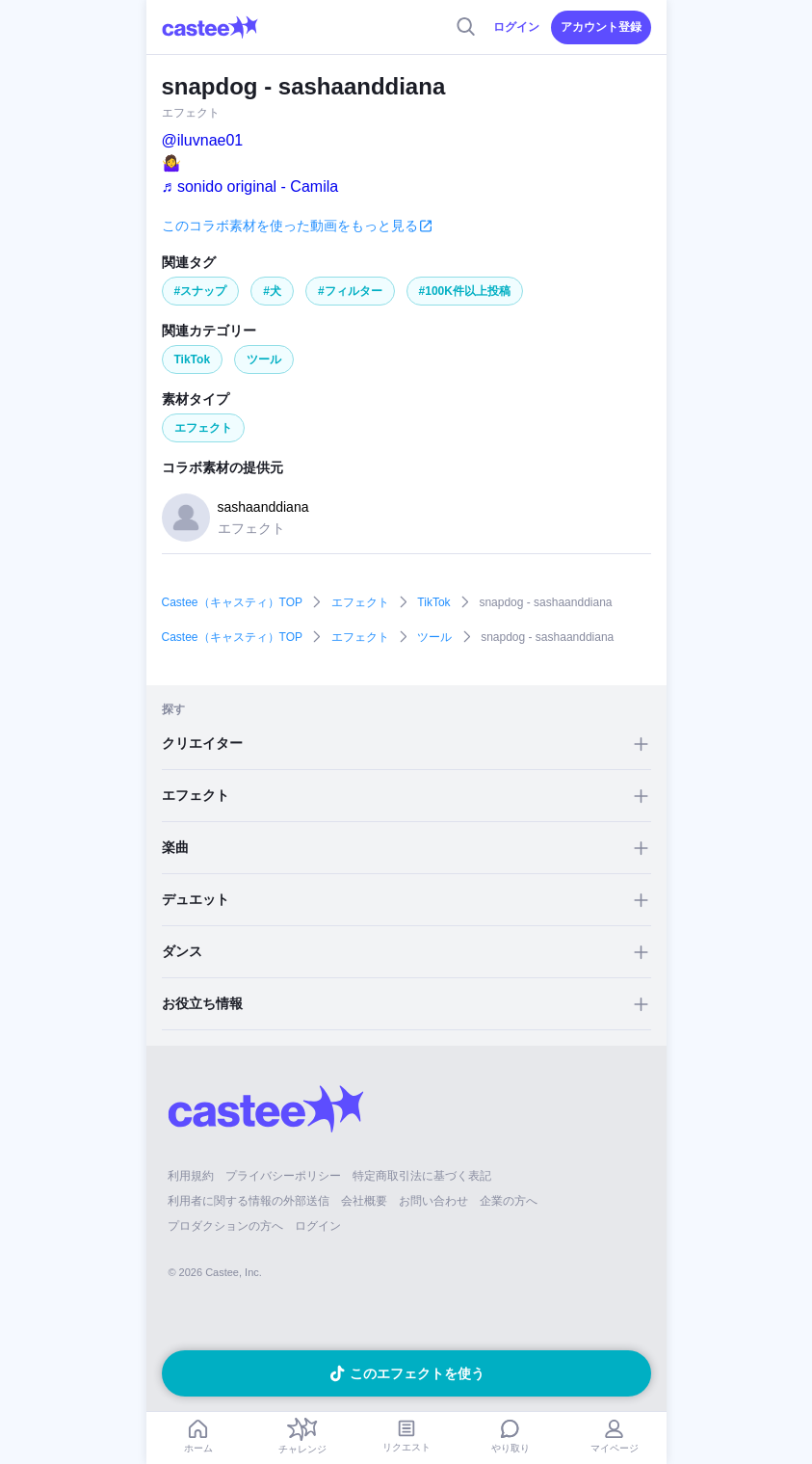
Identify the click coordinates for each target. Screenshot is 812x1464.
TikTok (192, 359)
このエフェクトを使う (417, 1373)
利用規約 (191, 1176)
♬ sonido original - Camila (250, 186)
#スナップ (200, 291)
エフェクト (203, 428)
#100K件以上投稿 (465, 291)
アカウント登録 (601, 27)
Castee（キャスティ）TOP (232, 602)
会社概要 (364, 1201)
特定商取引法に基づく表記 (422, 1176)
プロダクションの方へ (225, 1226)
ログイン (516, 27)
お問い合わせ (433, 1201)
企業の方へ (508, 1201)
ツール (264, 359)
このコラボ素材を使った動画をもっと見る (290, 225)
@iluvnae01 (203, 140)
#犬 (272, 291)
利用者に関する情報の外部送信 (248, 1201)
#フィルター (350, 291)
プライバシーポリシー (283, 1176)
